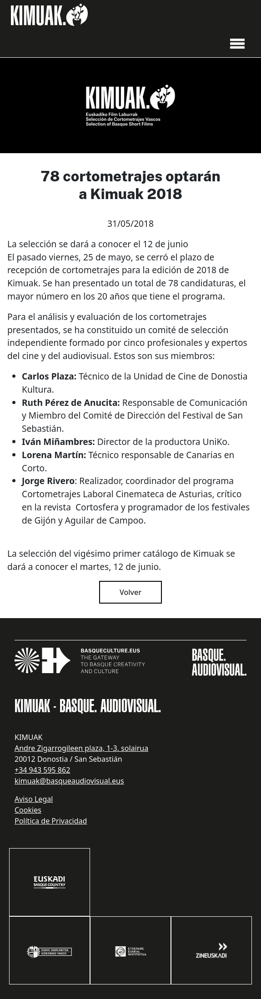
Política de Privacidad (51, 821)
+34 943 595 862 (42, 770)
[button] (237, 43)
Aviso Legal (34, 799)
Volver (130, 592)
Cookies (28, 810)
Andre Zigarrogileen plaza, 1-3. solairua (81, 748)
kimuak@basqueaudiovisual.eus (69, 781)
